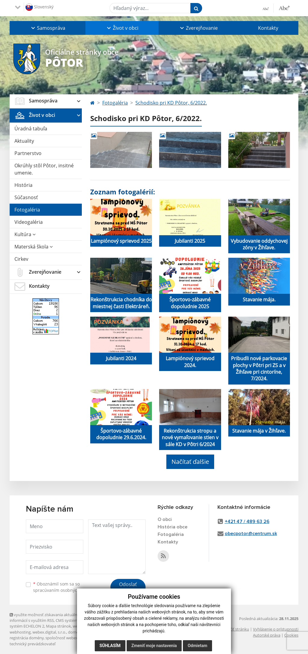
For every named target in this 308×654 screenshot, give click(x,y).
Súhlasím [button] (110, 645)
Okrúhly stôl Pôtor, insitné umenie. (44, 169)
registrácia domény (27, 637)
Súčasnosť (26, 197)
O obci (165, 519)
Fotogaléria (27, 209)
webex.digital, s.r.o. (49, 632)
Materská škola (33, 246)
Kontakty (268, 28)
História (23, 185)
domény (75, 632)
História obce (172, 527)
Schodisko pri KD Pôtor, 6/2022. (171, 102)
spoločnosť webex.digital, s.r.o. (72, 637)
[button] (47, 28)
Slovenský (40, 7)
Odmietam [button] (197, 645)
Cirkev (21, 259)
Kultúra (24, 234)
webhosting (20, 632)
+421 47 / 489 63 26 (247, 521)
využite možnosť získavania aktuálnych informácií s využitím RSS (47, 617)
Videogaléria (28, 222)
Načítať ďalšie (190, 462)
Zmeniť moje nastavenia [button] (154, 645)
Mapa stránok (58, 626)
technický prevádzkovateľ (32, 643)
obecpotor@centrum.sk (251, 533)
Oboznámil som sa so (63, 587)
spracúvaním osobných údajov (63, 590)
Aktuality (24, 141)
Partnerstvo (28, 153)
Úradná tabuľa (30, 128)
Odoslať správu (128, 588)
